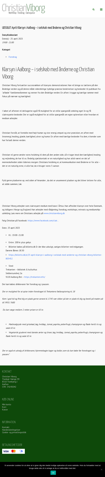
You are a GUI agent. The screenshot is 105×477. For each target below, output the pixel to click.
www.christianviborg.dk (54, 213)
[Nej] (101, 469)
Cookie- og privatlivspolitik (14, 432)
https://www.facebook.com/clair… (43, 220)
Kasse (5, 409)
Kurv (4, 407)
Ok (53, 473)
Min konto (6, 404)
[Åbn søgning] (93, 9)
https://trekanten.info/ (34, 277)
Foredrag (13, 57)
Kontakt (5, 427)
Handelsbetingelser (11, 429)
